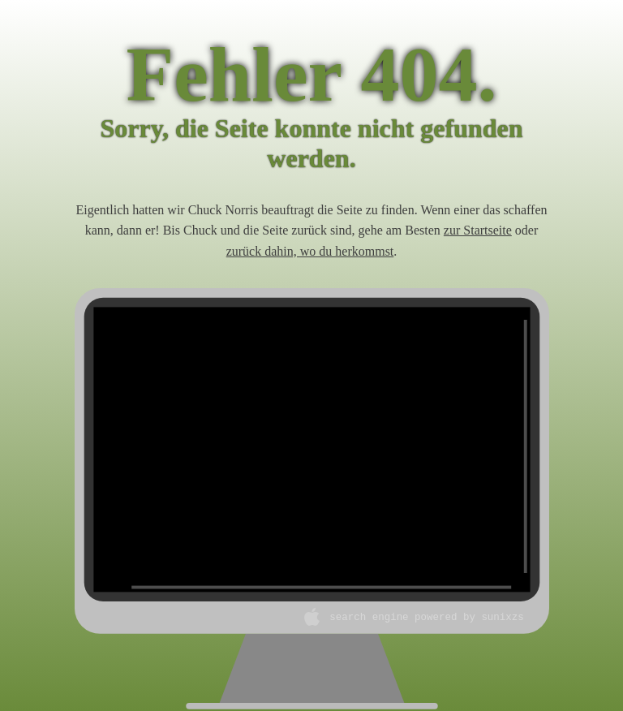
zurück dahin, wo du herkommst (310, 251)
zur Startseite (478, 230)
